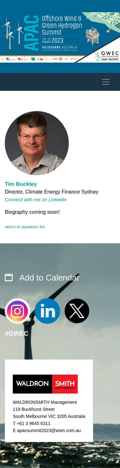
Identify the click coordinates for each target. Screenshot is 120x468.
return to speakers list (24, 226)
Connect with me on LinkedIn (36, 199)
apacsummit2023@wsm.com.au (49, 430)
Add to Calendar (49, 277)
